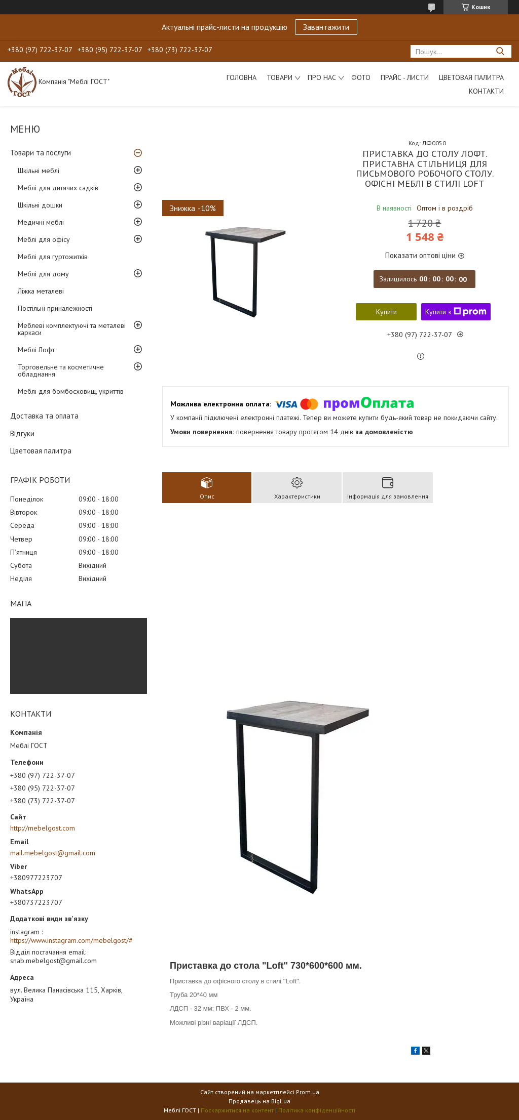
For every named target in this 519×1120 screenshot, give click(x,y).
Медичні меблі (41, 222)
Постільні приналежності (55, 308)
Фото (360, 77)
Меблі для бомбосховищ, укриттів (71, 391)
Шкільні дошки (40, 205)
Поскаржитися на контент (237, 1110)
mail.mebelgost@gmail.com (52, 852)
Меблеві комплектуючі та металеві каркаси (72, 329)
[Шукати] (500, 51)
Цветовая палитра (471, 77)
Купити (386, 311)
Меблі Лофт (36, 349)
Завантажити (326, 27)
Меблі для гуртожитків (53, 256)
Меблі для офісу (44, 239)
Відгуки (22, 433)
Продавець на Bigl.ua (259, 1101)
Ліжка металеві (41, 291)
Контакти (486, 91)
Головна (241, 77)
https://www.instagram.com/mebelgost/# (71, 940)
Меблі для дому (43, 273)
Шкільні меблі (38, 170)
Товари (279, 77)
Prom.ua (307, 1092)
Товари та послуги (40, 152)
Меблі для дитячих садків (58, 187)
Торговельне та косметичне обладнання (61, 370)
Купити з (456, 311)
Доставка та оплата (44, 416)
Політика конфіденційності (316, 1110)
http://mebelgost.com (42, 828)
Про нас (322, 77)
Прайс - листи (405, 77)
